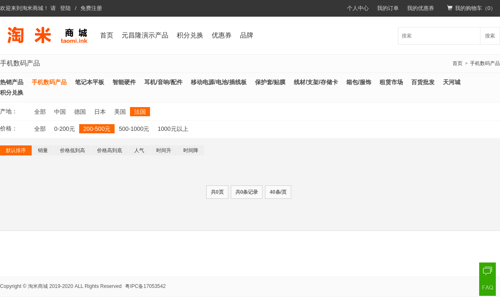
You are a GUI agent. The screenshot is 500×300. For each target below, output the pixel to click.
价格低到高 (72, 150)
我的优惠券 (420, 8)
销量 (43, 150)
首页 (106, 35)
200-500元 (96, 128)
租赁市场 (391, 82)
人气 (139, 150)
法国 (140, 111)
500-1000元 (134, 128)
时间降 (190, 150)
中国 (60, 111)
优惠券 (222, 35)
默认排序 (16, 150)
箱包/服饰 (358, 82)
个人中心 (358, 8)
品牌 (246, 35)
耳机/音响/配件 (163, 82)
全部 (40, 111)
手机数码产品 (485, 63)
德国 (80, 111)
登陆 (65, 8)
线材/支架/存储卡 (316, 82)
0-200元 (64, 128)
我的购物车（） (471, 8)
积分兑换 (190, 35)
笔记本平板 (89, 82)
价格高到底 (109, 150)
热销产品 (11, 82)
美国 (120, 111)
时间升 (163, 150)
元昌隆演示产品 (145, 35)
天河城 (451, 82)
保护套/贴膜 (270, 82)
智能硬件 (124, 82)
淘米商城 (32, 8)
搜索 (490, 36)
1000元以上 (173, 128)
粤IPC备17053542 (145, 286)
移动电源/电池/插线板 (219, 82)
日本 (100, 111)
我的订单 (388, 8)
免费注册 (91, 8)
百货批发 (423, 82)
